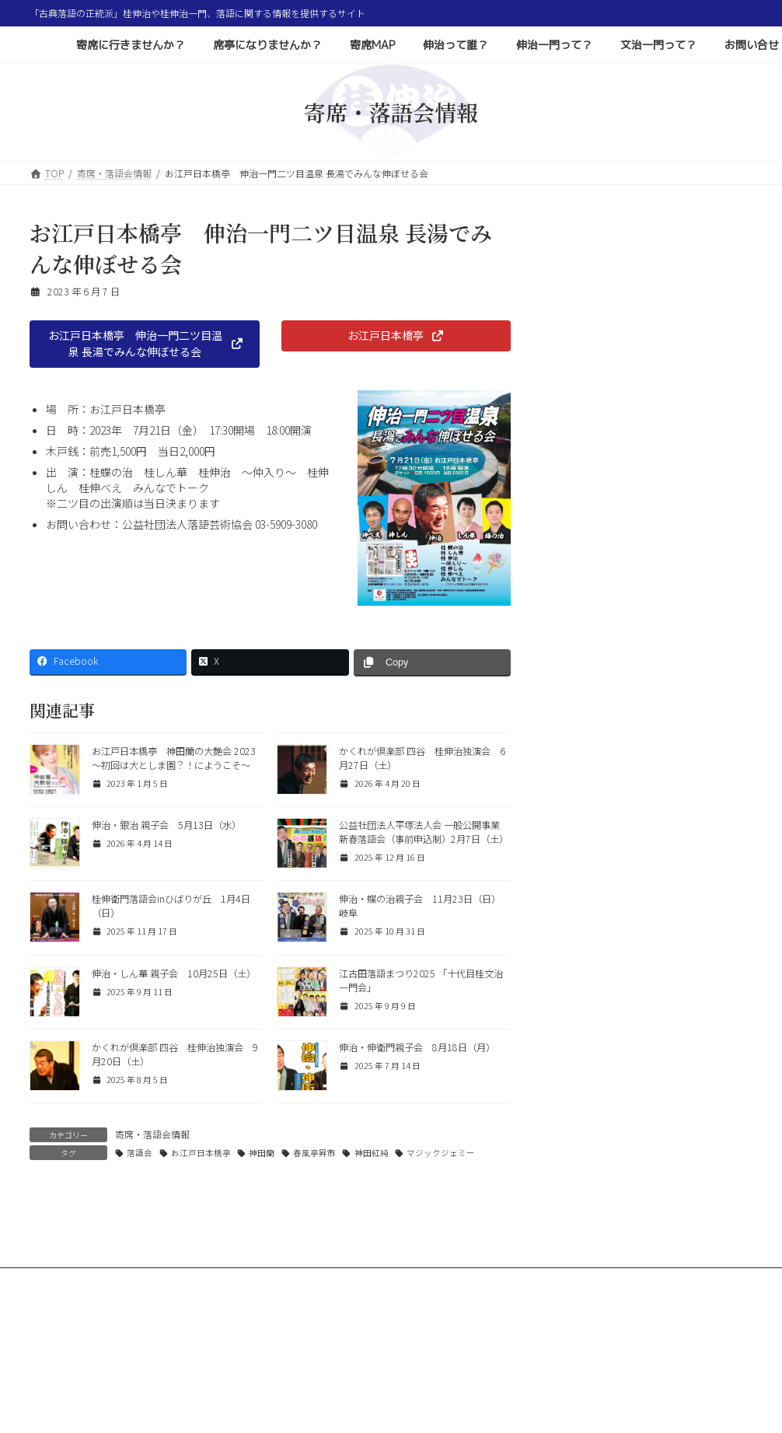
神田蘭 (261, 1153)
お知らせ (579, 477)
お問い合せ (67, 1371)
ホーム (58, 1361)
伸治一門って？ (538, 1361)
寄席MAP (370, 1361)
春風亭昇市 (314, 1153)
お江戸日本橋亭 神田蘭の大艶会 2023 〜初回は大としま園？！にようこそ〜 (174, 758)
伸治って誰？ (447, 1361)
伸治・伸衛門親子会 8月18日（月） (417, 1047)
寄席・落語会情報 (152, 1134)
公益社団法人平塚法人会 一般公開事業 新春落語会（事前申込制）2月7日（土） (424, 832)
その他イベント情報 (602, 365)
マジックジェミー (441, 1153)
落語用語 (579, 449)
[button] (145, 344)
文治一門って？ (634, 1361)
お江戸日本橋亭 (201, 1153)
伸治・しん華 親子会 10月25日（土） (174, 973)
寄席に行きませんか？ (150, 1361)
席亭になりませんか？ (274, 1361)
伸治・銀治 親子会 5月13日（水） (166, 825)
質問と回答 (583, 421)
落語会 (139, 1153)
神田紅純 (371, 1153)
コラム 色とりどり (602, 393)
